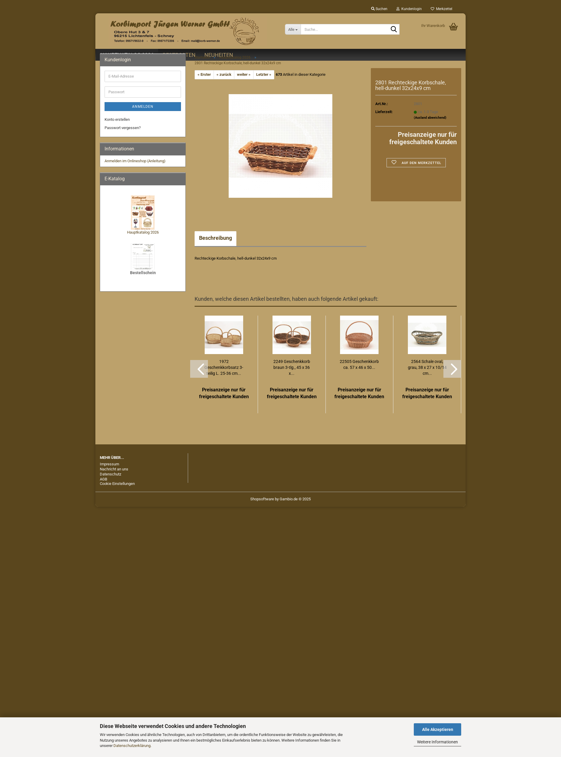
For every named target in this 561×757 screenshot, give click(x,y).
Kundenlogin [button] (409, 9)
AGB (103, 479)
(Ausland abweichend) (430, 118)
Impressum (109, 464)
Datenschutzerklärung (131, 745)
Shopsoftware (262, 499)
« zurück (224, 74)
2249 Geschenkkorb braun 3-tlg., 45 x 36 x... (291, 367)
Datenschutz (110, 474)
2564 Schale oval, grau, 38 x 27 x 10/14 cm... (427, 367)
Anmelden (142, 107)
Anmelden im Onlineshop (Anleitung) (135, 161)
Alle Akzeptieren (437, 729)
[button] (199, 369)
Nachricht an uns (114, 469)
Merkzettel (441, 9)
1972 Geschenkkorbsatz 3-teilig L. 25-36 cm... (223, 367)
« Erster (204, 74)
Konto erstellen (117, 119)
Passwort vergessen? (123, 128)
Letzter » (263, 74)
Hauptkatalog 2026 (143, 232)
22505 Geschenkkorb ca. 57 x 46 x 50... (359, 364)
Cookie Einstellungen (117, 484)
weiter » (244, 74)
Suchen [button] (379, 9)
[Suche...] (293, 29)
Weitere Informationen (437, 742)
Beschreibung (215, 238)
